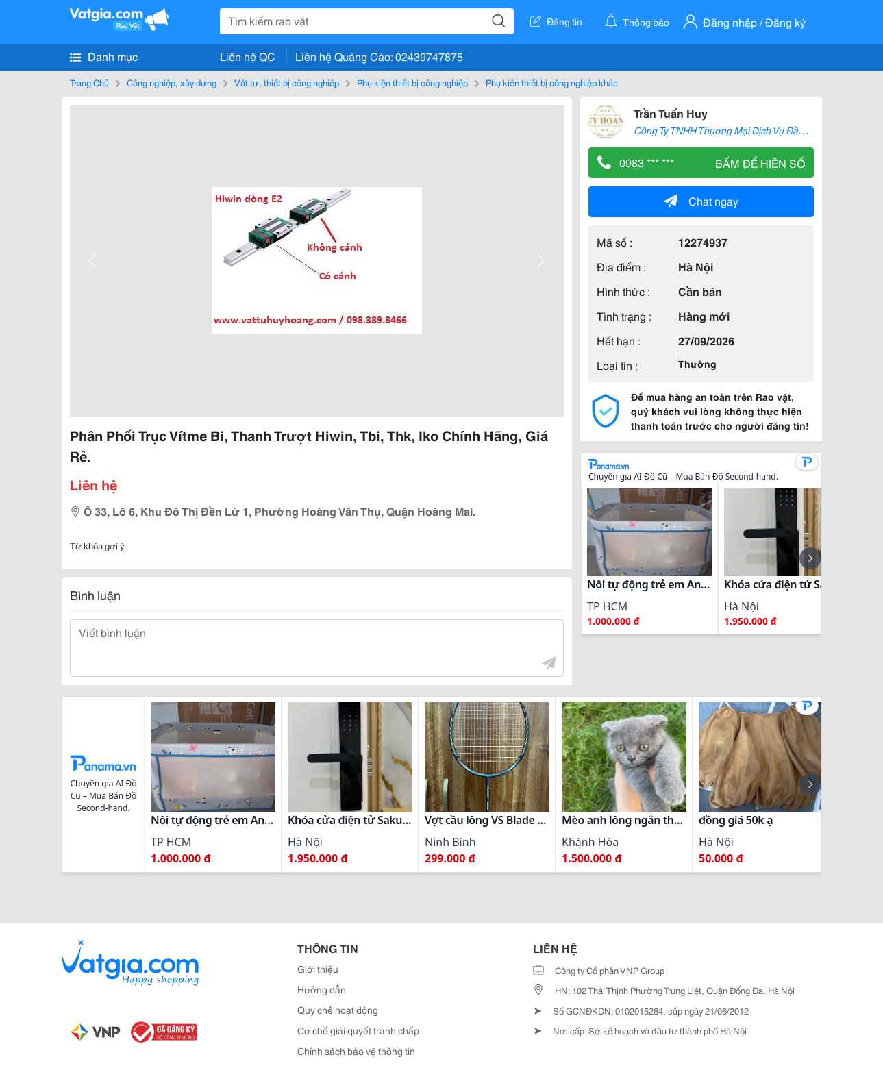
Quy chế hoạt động (337, 1010)
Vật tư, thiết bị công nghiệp (286, 82)
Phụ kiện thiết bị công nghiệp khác (552, 82)
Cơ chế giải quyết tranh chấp (358, 1030)
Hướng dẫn (321, 989)
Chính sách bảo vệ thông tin (356, 1051)
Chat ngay (701, 200)
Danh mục (104, 56)
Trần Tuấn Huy (671, 113)
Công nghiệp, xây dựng (171, 82)
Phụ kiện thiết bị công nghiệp (412, 82)
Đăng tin (556, 21)
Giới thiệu (317, 969)
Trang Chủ (89, 82)
